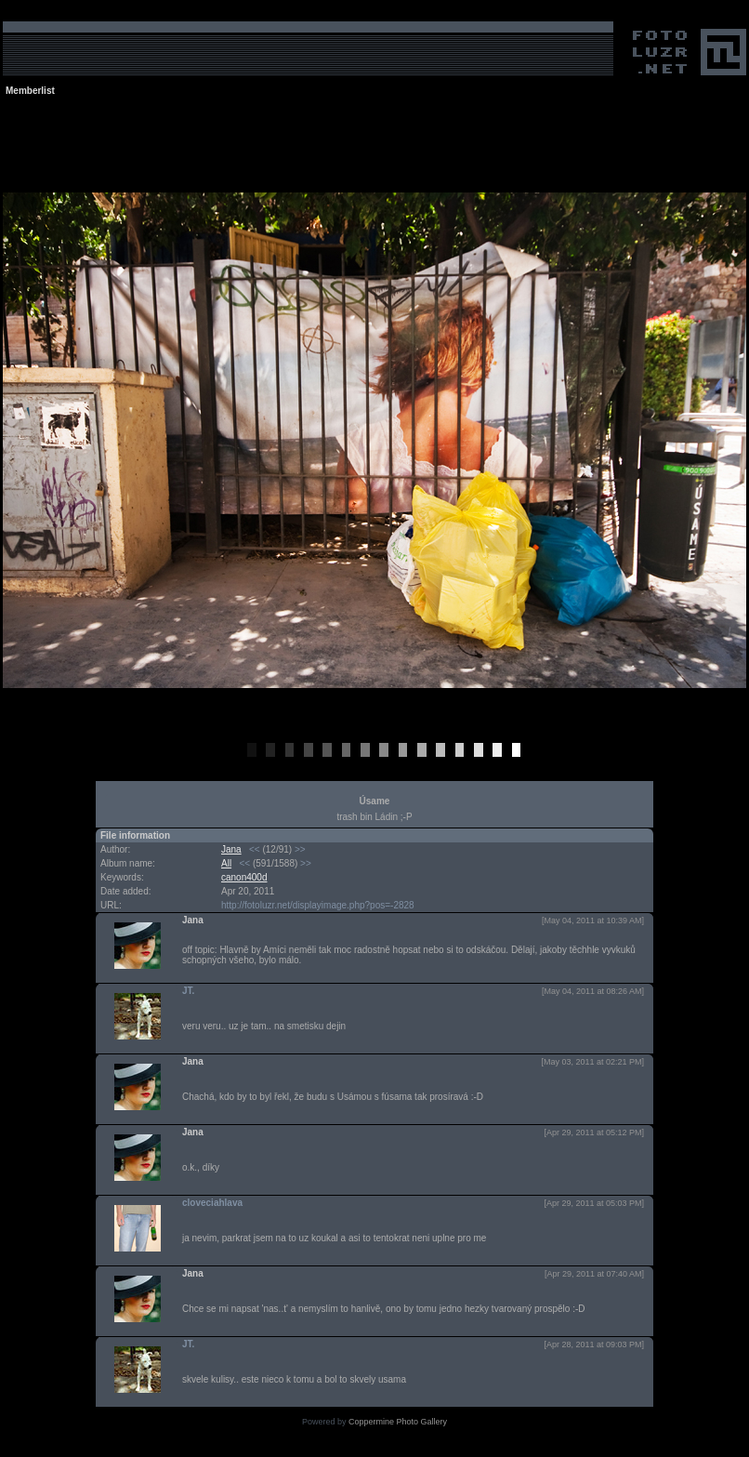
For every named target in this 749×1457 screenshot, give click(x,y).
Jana (231, 849)
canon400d (244, 877)
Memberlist (30, 91)
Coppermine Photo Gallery (397, 1421)
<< (254, 849)
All (226, 863)
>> (300, 849)
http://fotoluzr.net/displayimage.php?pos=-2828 (317, 905)
